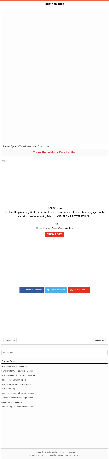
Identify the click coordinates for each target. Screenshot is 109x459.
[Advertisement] (54, 32)
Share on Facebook (32, 289)
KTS (78, 455)
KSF (74, 455)
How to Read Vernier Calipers (13, 380)
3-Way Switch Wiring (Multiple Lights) (17, 371)
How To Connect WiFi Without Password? (18, 375)
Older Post (99, 340)
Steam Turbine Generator (11, 402)
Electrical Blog (54, 4)
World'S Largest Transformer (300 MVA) (18, 407)
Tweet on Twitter (56, 289)
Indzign (43, 455)
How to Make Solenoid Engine (14, 366)
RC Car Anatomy (8, 389)
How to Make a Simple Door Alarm (16, 384)
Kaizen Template (64, 455)
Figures (5, 160)
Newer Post (10, 340)
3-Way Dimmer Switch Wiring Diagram (17, 398)
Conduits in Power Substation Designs (17, 393)
